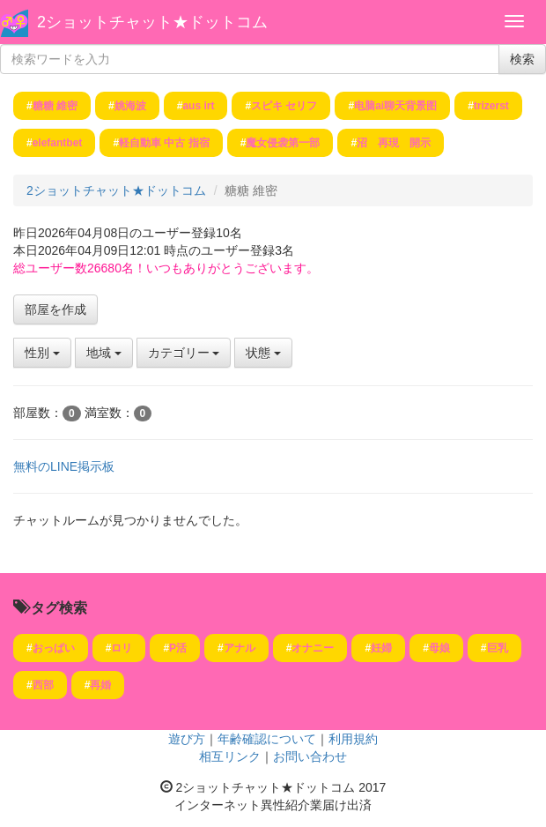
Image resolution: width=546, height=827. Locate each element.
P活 (178, 648)
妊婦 (381, 648)
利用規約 (353, 739)
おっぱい (54, 648)
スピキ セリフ (284, 106)
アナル (239, 648)
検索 (522, 59)
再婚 (100, 685)
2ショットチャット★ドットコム (152, 22)
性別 (42, 353)
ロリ (121, 648)
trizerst (491, 106)
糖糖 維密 (55, 106)
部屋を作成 (55, 309)
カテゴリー (184, 353)
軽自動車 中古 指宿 (164, 143)
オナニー (312, 648)
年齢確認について (267, 739)
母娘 (439, 648)
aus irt (198, 106)
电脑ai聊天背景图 (395, 106)
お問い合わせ (310, 756)
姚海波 (130, 106)
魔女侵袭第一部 (283, 143)
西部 (43, 685)
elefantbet (58, 143)
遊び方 (186, 739)
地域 (104, 353)
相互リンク (230, 756)
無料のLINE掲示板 (63, 466)
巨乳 (497, 648)
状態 (263, 353)
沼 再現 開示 (394, 143)
